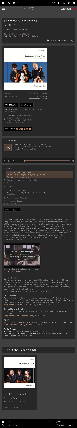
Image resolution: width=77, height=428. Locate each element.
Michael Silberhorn (23, 34)
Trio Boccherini (16, 29)
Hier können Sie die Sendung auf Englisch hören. (38, 323)
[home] (3, 9)
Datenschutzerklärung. (13, 271)
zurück (51, 40)
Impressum (66, 425)
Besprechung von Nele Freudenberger (21, 304)
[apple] (74, 2)
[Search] (14, 8)
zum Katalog (65, 40)
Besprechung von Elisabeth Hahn (18, 316)
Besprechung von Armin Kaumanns (19, 291)
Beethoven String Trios (17, 394)
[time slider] (47, 160)
